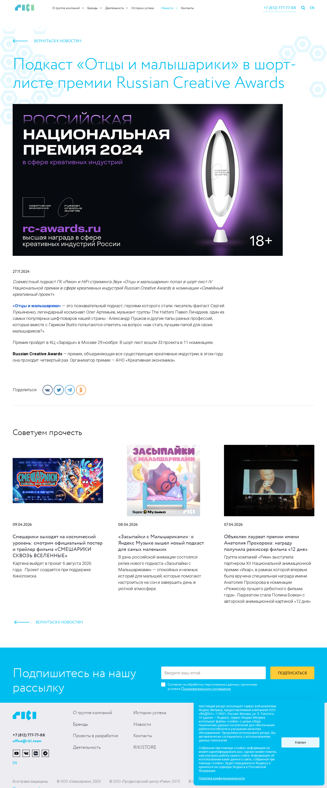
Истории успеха (142, 8)
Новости (167, 8)
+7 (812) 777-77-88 (279, 8)
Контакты (187, 8)
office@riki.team (27, 741)
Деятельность (114, 8)
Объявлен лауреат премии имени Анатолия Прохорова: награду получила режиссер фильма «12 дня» (266, 543)
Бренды (92, 8)
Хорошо (300, 742)
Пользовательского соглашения (206, 688)
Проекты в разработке (95, 736)
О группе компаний (66, 8)
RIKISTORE (144, 747)
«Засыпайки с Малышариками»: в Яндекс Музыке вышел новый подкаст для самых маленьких (161, 543)
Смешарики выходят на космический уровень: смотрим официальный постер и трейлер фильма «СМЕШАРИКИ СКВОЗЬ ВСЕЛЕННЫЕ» (58, 546)
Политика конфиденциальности (222, 778)
